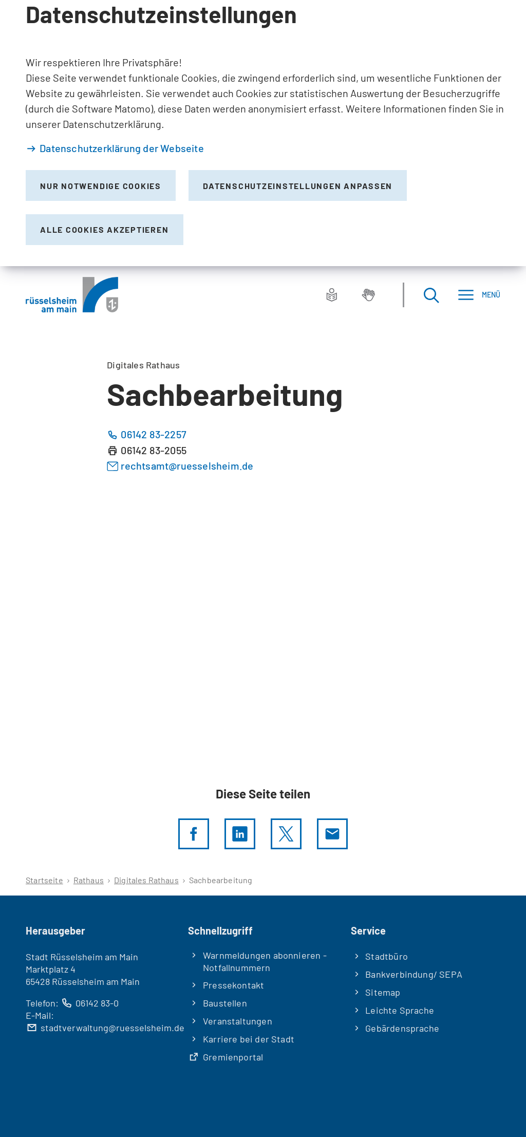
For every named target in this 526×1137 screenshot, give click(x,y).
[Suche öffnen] (431, 294)
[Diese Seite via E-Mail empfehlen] (332, 833)
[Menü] (479, 294)
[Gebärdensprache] (368, 295)
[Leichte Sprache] (332, 295)
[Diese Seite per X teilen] (286, 833)
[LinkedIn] (239, 833)
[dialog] (263, 133)
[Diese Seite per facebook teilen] (193, 833)
